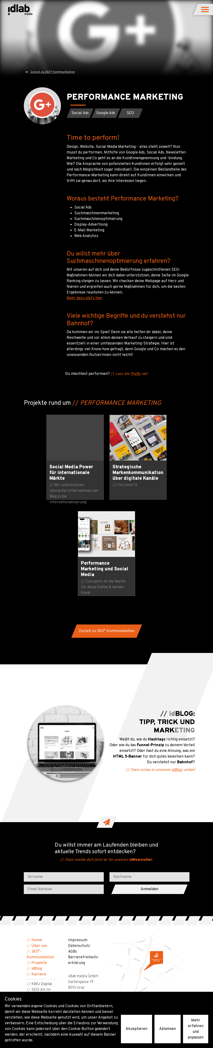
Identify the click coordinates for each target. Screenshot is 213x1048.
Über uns (39, 849)
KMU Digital (41, 887)
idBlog (177, 673)
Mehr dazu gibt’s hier (84, 298)
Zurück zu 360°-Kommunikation (50, 72)
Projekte (39, 866)
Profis (135, 374)
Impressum (77, 844)
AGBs (72, 855)
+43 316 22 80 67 (83, 901)
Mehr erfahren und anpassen (195, 1029)
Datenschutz (79, 849)
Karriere (38, 878)
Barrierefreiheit (40, 910)
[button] (205, 9)
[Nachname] (149, 780)
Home (36, 844)
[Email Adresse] (64, 793)
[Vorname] (64, 780)
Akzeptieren (136, 1029)
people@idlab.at (82, 906)
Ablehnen (167, 1029)
